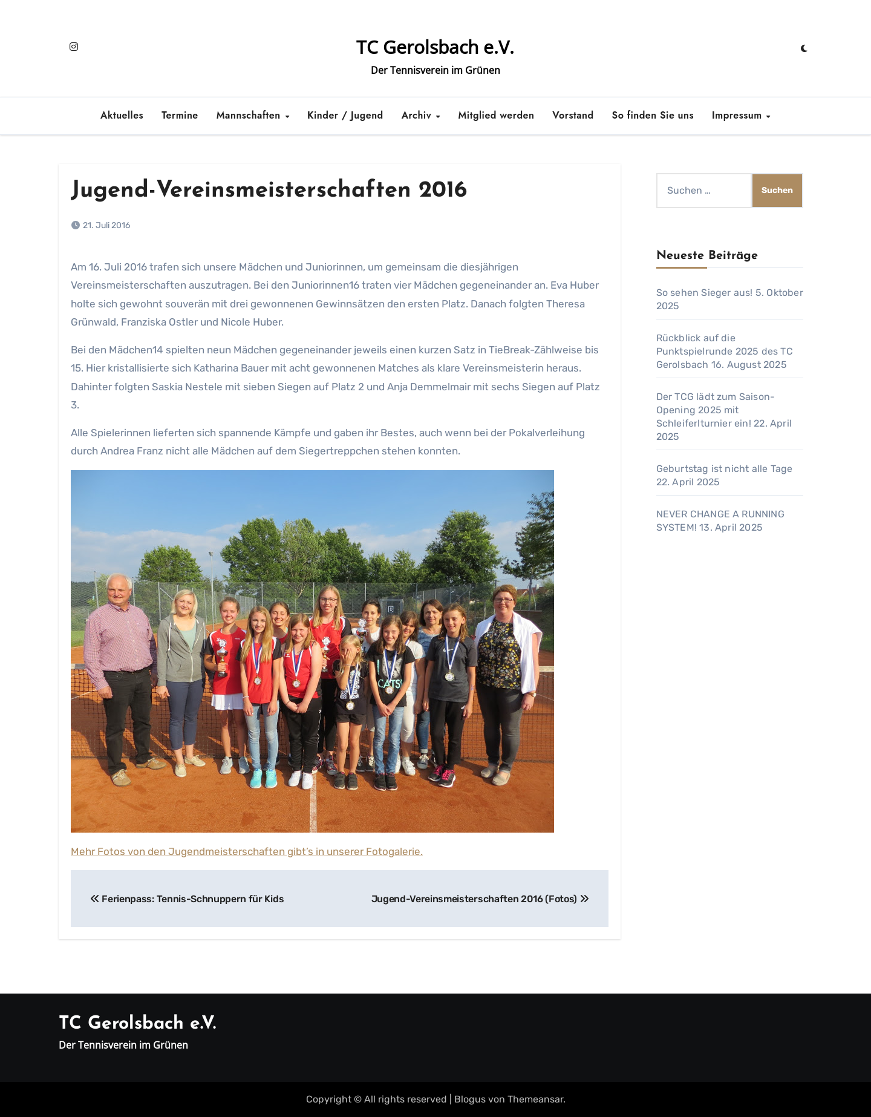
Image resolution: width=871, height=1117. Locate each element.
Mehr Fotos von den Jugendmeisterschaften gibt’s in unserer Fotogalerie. (247, 851)
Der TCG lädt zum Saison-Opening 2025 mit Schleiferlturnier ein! (715, 410)
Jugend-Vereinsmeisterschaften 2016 (269, 191)
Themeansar (535, 1099)
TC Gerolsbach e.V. (435, 46)
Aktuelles (121, 115)
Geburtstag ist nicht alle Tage (724, 468)
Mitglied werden (496, 115)
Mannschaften (250, 115)
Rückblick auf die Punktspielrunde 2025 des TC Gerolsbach (724, 351)
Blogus (470, 1099)
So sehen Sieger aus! (704, 292)
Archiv (418, 115)
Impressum (738, 115)
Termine (179, 115)
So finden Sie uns (653, 115)
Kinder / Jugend (345, 115)
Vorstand (572, 115)
